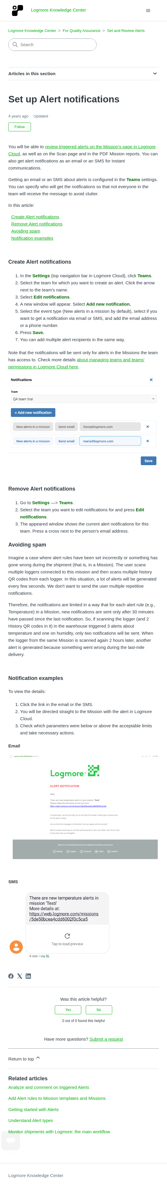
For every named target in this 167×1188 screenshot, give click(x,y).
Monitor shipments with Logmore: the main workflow (59, 1131)
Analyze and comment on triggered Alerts (48, 1087)
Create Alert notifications (35, 216)
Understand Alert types (30, 1120)
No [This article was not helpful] (99, 1010)
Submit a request (106, 1039)
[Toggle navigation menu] (148, 10)
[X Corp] (19, 976)
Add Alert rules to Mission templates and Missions (56, 1098)
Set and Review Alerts (126, 30)
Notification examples (32, 238)
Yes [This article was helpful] (68, 1010)
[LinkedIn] (28, 976)
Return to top (24, 1058)
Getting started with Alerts (33, 1109)
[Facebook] (11, 976)
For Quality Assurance (81, 30)
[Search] (52, 45)
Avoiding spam (25, 230)
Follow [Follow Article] (19, 127)
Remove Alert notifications (36, 223)
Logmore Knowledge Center (32, 30)
